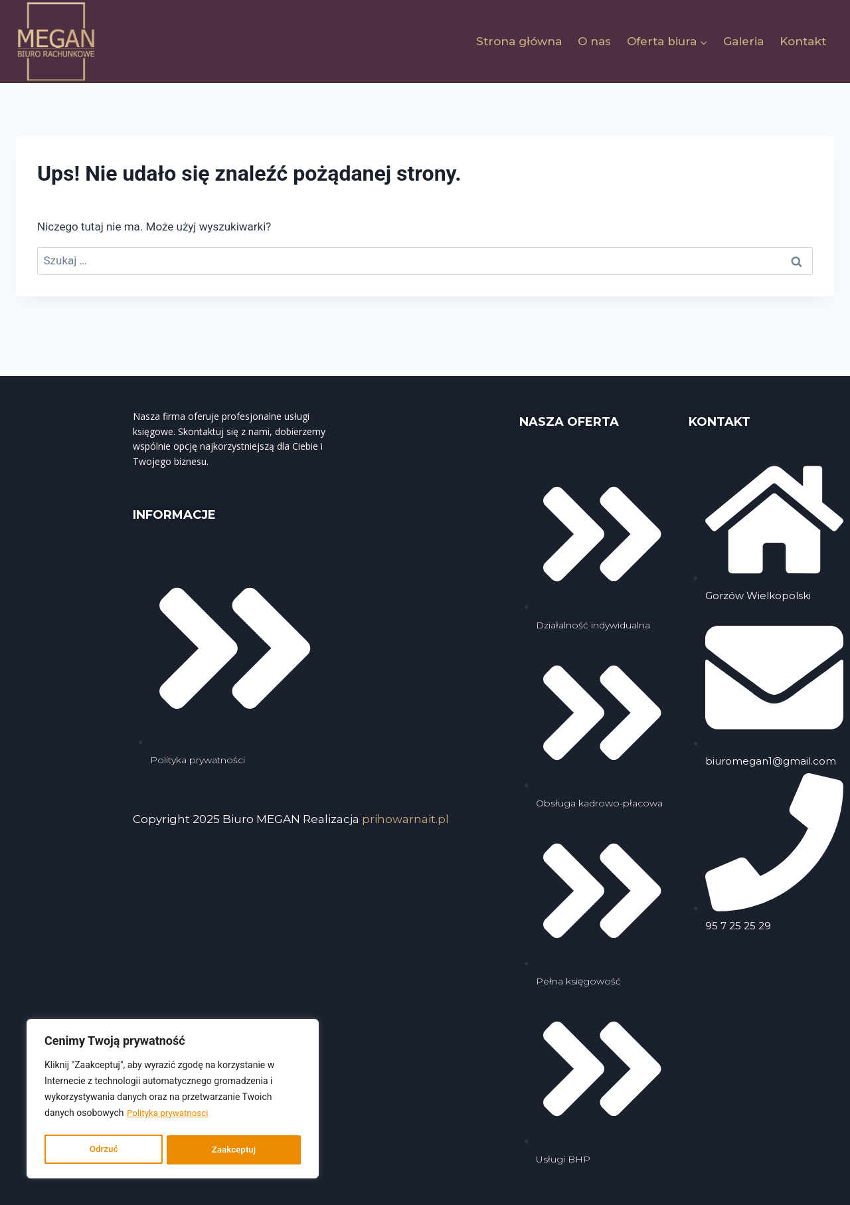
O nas (594, 41)
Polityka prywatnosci (169, 1116)
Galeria (743, 41)
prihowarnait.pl (405, 819)
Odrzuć (103, 1150)
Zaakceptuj (234, 1150)
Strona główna (519, 41)
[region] (173, 1100)
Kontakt (803, 41)
